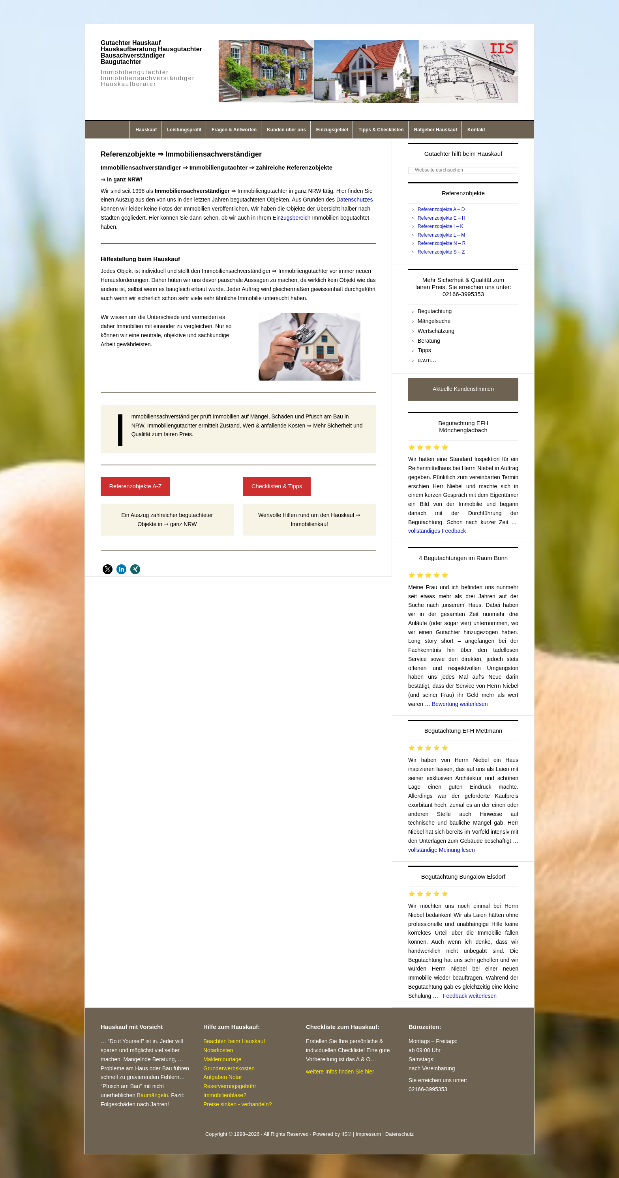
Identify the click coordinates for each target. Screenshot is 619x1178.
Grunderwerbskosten (229, 1068)
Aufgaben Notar (222, 1077)
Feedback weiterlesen (470, 996)
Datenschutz (399, 1134)
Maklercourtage (222, 1059)
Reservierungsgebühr (229, 1086)
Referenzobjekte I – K (440, 226)
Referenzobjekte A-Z (135, 486)
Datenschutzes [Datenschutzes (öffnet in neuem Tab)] (354, 199)
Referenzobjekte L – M (441, 235)
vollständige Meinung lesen (441, 850)
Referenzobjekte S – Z (441, 252)
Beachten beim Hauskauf (234, 1041)
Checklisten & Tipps (276, 486)
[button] (108, 569)
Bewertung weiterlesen (460, 704)
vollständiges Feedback (437, 531)
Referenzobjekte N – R (441, 243)
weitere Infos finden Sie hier (340, 1071)
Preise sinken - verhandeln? (237, 1104)
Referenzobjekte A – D (441, 209)
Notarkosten (218, 1050)
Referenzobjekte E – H (441, 218)
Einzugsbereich (292, 218)
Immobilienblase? (224, 1095)
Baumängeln (152, 1095)
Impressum (368, 1134)
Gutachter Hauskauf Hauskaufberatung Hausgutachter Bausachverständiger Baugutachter (151, 52)
